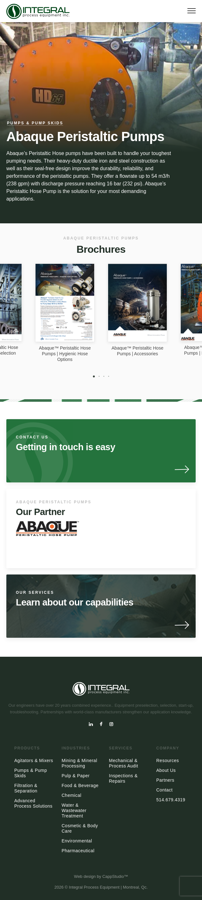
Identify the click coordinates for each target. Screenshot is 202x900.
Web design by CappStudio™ (101, 876)
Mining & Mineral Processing (79, 763)
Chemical (71, 795)
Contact (164, 789)
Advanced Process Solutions (33, 803)
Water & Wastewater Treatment (74, 810)
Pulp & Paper (76, 775)
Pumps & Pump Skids (35, 123)
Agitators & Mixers (33, 760)
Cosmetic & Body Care (80, 828)
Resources (167, 760)
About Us (166, 770)
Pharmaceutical (78, 850)
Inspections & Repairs (123, 778)
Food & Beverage (80, 785)
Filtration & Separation (25, 788)
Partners (165, 780)
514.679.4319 (171, 799)
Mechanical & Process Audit (123, 763)
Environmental (77, 840)
